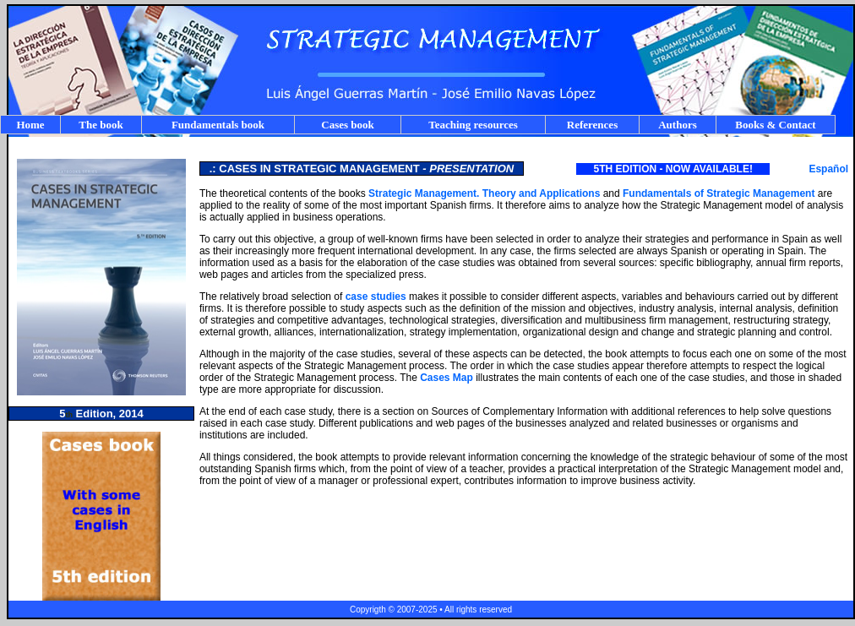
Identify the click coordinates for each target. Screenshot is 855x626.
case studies (376, 296)
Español (828, 169)
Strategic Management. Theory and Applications (484, 193)
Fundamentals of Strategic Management (718, 193)
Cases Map (448, 378)
